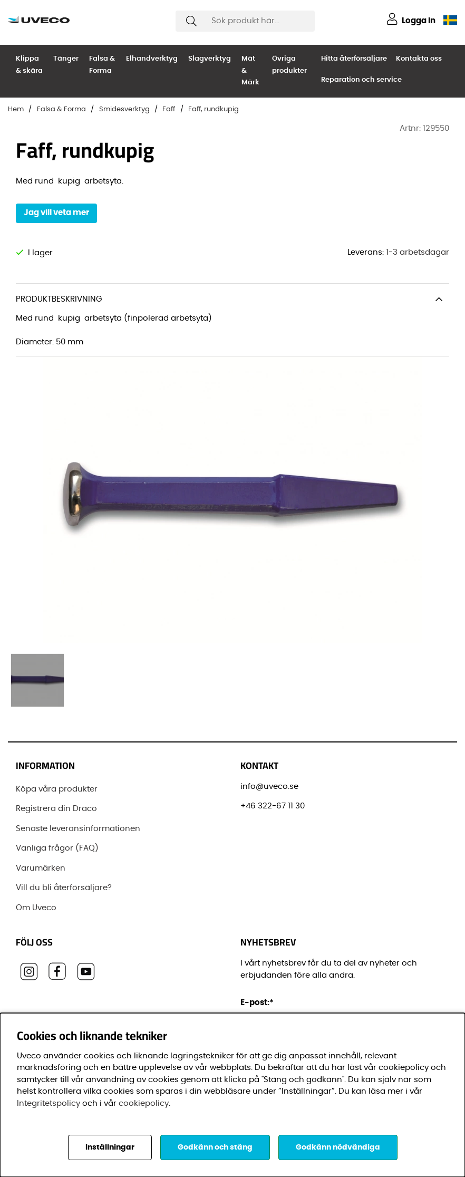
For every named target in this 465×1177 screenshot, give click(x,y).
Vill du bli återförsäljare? (64, 888)
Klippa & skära (29, 64)
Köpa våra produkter (57, 789)
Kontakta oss (419, 58)
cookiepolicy (144, 1103)
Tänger (66, 58)
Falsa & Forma (102, 64)
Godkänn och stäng (215, 1147)
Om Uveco (36, 908)
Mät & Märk (250, 70)
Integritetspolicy (48, 1103)
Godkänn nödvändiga (338, 1147)
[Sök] (245, 21)
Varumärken (40, 868)
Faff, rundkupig (213, 109)
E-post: (258, 1003)
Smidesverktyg (124, 109)
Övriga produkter (289, 64)
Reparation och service (361, 79)
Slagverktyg (209, 58)
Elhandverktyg (152, 58)
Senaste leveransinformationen (78, 829)
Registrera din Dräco (56, 809)
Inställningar (109, 1147)
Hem (16, 109)
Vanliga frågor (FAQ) (57, 848)
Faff (168, 109)
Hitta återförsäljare (354, 58)
